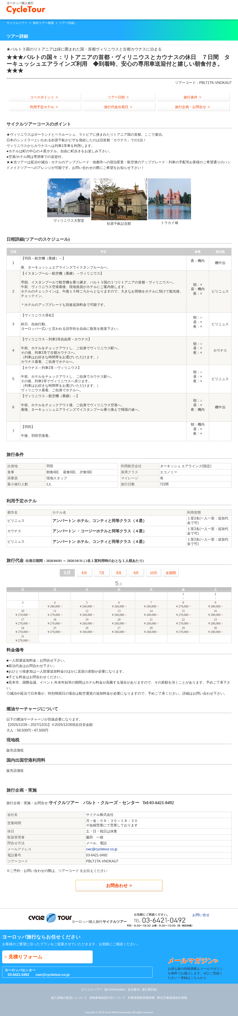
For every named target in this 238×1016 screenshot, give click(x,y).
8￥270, (181, 605)
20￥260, (117, 622)
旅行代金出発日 (116, 107)
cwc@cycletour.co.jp (101, 849)
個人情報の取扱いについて (69, 997)
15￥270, (181, 613)
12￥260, (85, 613)
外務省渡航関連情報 (141, 997)
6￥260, (117, 605)
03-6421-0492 (18, 975)
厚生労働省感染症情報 (172, 997)
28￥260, (149, 630)
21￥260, (149, 622)
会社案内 (134, 989)
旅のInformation (114, 989)
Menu (232, 9)
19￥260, (85, 622)
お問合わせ (117, 885)
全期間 (171, 573)
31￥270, (21, 638)
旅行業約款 (149, 989)
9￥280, (214, 605)
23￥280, (214, 622)
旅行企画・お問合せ (190, 107)
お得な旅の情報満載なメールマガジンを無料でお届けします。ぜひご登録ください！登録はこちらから (196, 968)
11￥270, (53, 613)
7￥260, (149, 605)
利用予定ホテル (42, 107)
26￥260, (85, 630)
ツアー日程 (116, 97)
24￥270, (21, 630)
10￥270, (21, 613)
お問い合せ (224, 9)
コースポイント (42, 97)
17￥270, (21, 622)
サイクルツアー (17, 23)
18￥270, (53, 622)
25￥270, (53, 630)
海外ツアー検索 (43, 23)
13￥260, (117, 613)
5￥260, (85, 605)
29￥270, (181, 630)
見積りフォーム (25, 956)
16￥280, (214, 613)
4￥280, (53, 605)
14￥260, (149, 613)
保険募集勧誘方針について (107, 997)
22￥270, (181, 622)
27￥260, (117, 630)
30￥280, (214, 630)
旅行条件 (190, 97)
